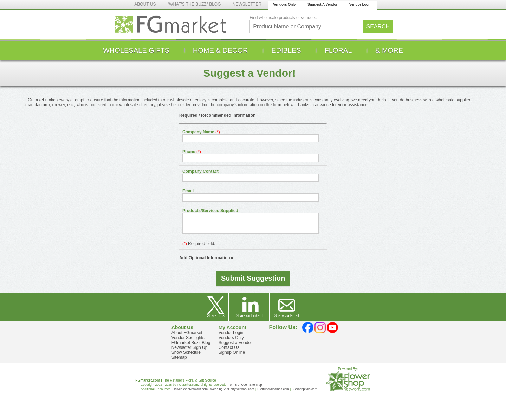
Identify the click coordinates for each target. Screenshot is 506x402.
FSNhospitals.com (304, 389)
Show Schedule (186, 352)
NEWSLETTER (247, 4)
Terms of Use (237, 385)
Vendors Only (284, 4)
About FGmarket (186, 332)
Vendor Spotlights (188, 337)
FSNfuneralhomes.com (273, 389)
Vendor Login (360, 4)
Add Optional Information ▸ (206, 257)
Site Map (255, 385)
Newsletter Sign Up (189, 347)
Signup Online (232, 352)
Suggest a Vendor (235, 342)
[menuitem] (136, 50)
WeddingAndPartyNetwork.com (232, 389)
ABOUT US (145, 4)
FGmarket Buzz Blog (190, 342)
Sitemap (179, 357)
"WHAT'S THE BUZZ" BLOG (194, 4)
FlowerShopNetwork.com (190, 389)
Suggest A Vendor (322, 4)
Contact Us (229, 347)
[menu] (253, 50)
